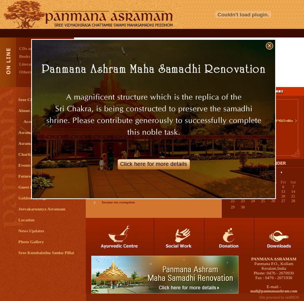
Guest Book (29, 187)
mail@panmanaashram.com (273, 291)
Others (25, 71)
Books (24, 56)
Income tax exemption (118, 202)
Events (24, 165)
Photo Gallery (31, 241)
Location (26, 219)
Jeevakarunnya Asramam (41, 209)
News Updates (31, 230)
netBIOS (292, 297)
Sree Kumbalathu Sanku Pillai (46, 252)
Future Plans (30, 176)
